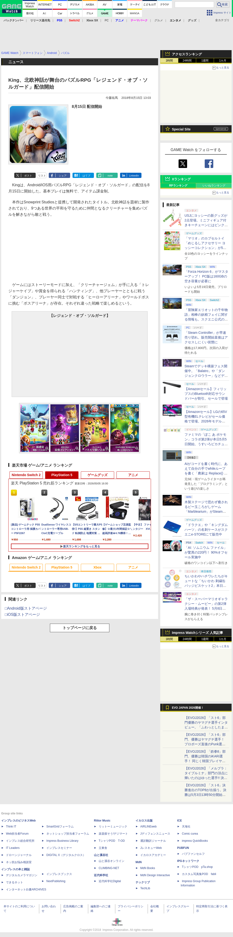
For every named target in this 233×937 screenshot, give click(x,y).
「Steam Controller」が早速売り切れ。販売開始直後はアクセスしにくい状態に (206, 337)
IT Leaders (12, 848)
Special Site (181, 129)
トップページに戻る (80, 628)
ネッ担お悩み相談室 (19, 862)
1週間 (205, 60)
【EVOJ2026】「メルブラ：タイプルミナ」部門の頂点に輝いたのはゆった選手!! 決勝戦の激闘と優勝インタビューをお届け (206, 777)
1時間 (169, 60)
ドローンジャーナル (19, 855)
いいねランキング (214, 185)
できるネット (14, 882)
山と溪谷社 (101, 855)
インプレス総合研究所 (20, 840)
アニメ (133, 475)
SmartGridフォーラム (60, 826)
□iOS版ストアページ (22, 614)
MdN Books (147, 868)
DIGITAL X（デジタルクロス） (66, 855)
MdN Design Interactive (155, 875)
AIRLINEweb (148, 826)
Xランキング (181, 179)
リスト (42, 175)
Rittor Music (102, 820)
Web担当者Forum (17, 833)
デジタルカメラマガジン (21, 875)
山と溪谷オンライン (111, 861)
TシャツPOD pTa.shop (197, 867)
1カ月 (223, 60)
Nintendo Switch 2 (26, 475)
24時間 (187, 60)
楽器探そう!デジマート (113, 833)
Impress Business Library (62, 840)
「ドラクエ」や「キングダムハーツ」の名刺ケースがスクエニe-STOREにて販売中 (206, 529)
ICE (179, 820)
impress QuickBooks (195, 840)
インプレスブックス (59, 874)
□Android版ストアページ (26, 608)
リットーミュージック (113, 826)
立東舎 (103, 848)
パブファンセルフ (193, 854)
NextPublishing (55, 881)
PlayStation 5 (61, 475)
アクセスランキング (187, 54)
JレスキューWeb (151, 848)
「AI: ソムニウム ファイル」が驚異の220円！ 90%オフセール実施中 (206, 552)
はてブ (86, 175)
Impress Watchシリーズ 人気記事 (197, 633)
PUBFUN (183, 848)
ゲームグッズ (97, 475)
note (110, 175)
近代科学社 (101, 875)
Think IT (11, 826)
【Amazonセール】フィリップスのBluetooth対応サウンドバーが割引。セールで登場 (206, 393)
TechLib (145, 888)
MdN (139, 862)
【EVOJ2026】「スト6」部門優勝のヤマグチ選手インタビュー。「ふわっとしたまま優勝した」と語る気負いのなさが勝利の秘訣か (206, 727)
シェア (63, 175)
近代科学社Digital (110, 881)
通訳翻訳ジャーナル (153, 840)
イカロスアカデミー (153, 855)
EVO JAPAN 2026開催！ (188, 707)
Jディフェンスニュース (155, 833)
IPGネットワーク (188, 861)
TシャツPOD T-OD (112, 840)
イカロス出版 (144, 820)
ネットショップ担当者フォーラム (67, 833)
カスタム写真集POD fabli (199, 874)
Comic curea (190, 833)
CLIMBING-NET (109, 868)
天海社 (186, 826)
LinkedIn (134, 175)
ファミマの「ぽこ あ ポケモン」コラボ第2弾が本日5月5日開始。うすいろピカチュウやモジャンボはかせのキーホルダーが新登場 (206, 444)
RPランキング (178, 185)
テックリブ (143, 882)
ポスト (28, 175)
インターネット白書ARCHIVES (26, 889)
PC (107, 20)
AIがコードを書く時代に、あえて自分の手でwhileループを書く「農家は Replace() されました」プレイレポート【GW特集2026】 (206, 473)
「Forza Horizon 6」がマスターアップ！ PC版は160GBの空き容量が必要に (206, 276)
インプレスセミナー (59, 848)
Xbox (97, 567)
